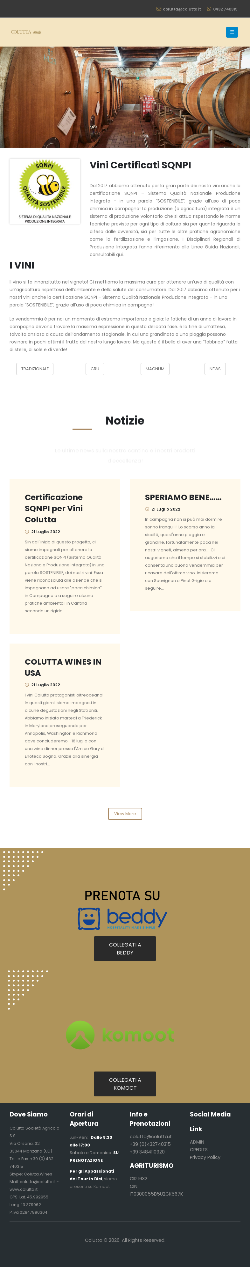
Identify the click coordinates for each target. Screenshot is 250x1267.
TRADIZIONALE (35, 369)
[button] (232, 32)
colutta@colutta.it (178, 9)
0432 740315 (222, 9)
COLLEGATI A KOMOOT (125, 1084)
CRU (95, 369)
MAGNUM (155, 369)
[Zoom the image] (45, 162)
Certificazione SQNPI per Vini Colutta (54, 509)
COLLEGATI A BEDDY (125, 948)
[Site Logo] (25, 32)
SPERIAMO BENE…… (183, 497)
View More (125, 813)
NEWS (215, 369)
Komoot (102, 1186)
